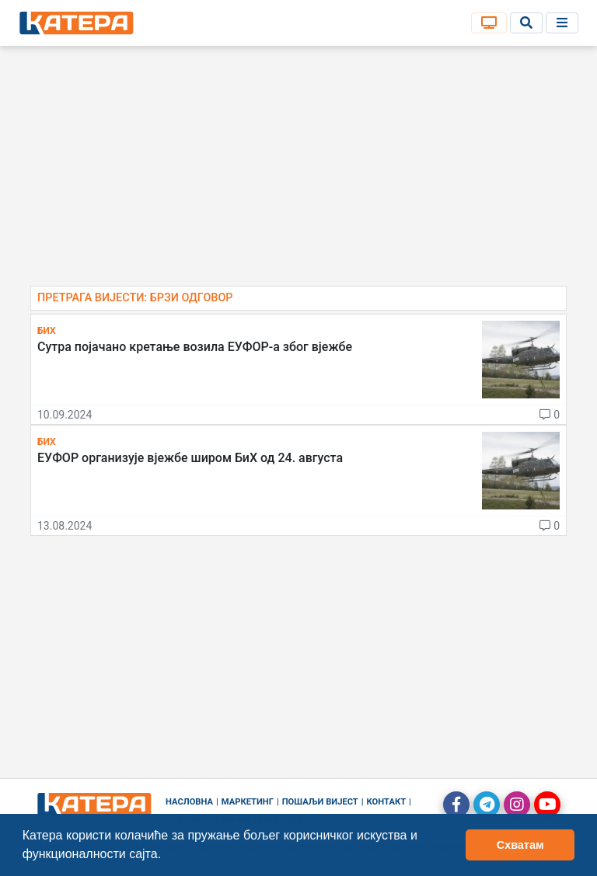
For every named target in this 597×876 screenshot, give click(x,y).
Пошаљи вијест (320, 802)
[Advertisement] (298, 171)
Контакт (387, 802)
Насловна (189, 802)
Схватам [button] (520, 845)
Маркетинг (248, 802)
